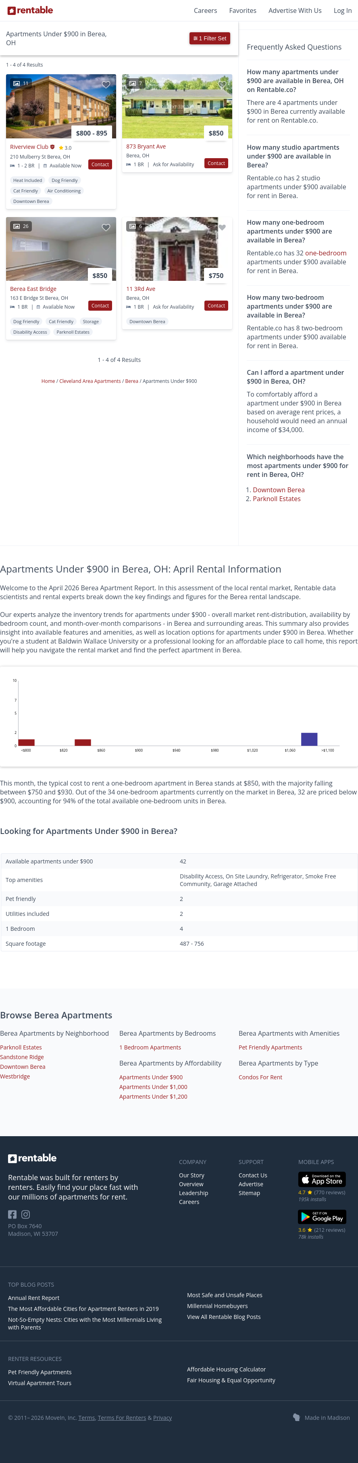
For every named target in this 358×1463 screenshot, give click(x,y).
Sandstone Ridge (22, 1057)
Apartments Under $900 (151, 1077)
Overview (191, 1184)
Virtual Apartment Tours (39, 1383)
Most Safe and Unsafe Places (224, 1295)
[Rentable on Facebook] (14, 1217)
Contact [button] (100, 164)
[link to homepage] (89, 1158)
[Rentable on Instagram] (27, 1217)
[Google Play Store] (322, 1223)
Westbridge (15, 1076)
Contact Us (253, 1175)
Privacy (162, 1417)
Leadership (193, 1193)
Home (49, 381)
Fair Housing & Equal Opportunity (231, 1380)
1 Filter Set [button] (210, 38)
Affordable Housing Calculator (226, 1369)
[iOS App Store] (322, 1185)
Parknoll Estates (277, 498)
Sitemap (249, 1193)
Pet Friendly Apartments (270, 1047)
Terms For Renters (122, 1417)
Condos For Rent (260, 1077)
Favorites (243, 10)
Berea (132, 381)
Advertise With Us (295, 10)
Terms (86, 1417)
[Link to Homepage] (30, 10)
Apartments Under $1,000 (153, 1087)
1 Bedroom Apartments (150, 1047)
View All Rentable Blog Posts (224, 1317)
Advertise (251, 1184)
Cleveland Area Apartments (90, 381)
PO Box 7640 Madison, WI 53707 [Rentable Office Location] (33, 1229)
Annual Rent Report (33, 1298)
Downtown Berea (279, 489)
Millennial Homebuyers (217, 1306)
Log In (343, 10)
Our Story (191, 1175)
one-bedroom (326, 253)
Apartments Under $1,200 (153, 1096)
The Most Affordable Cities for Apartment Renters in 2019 (83, 1309)
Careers (205, 10)
